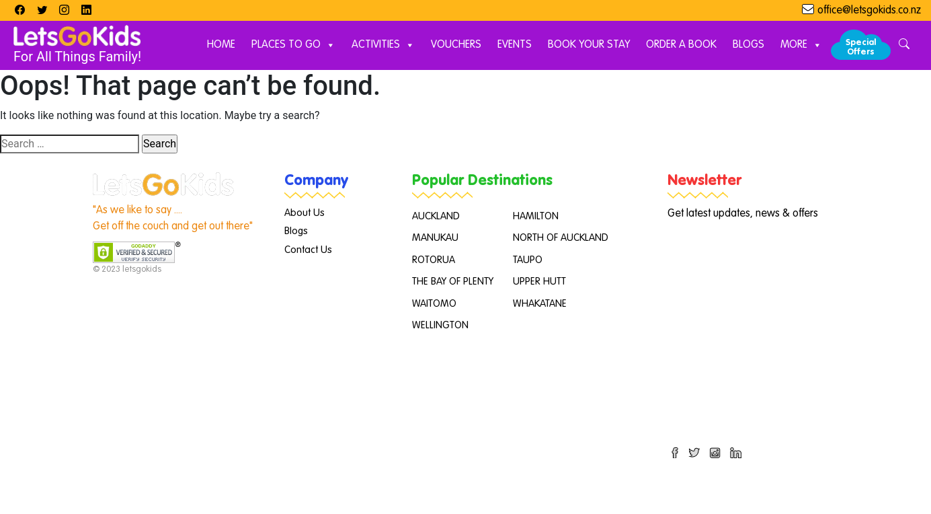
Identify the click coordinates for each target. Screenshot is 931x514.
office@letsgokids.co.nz (869, 10)
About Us (304, 213)
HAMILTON (536, 216)
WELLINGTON (440, 325)
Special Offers (861, 47)
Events (514, 45)
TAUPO (527, 260)
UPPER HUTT (539, 282)
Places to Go (293, 45)
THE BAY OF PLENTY (452, 282)
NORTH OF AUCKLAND (560, 238)
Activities (383, 45)
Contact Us (308, 250)
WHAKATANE (540, 304)
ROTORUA (433, 260)
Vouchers (456, 45)
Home (221, 45)
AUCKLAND (436, 216)
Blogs (748, 45)
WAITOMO (434, 304)
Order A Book (681, 45)
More (801, 45)
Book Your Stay (589, 45)
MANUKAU (435, 238)
